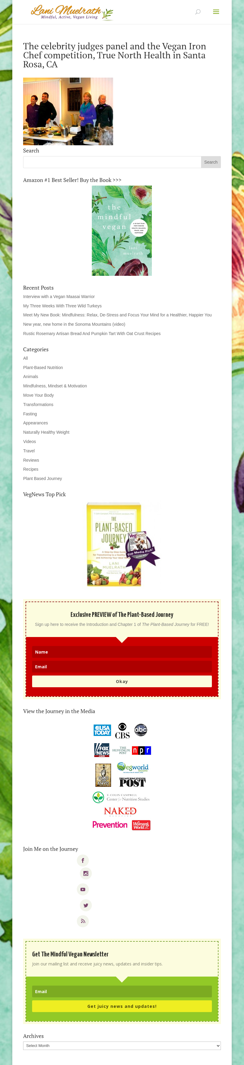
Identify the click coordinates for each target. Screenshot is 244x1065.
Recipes (30, 469)
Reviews (31, 460)
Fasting (30, 413)
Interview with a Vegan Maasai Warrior (59, 296)
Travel (29, 450)
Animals (30, 376)
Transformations (38, 404)
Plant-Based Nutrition (43, 367)
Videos (29, 441)
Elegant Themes (110, 1056)
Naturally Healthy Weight (46, 432)
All (25, 358)
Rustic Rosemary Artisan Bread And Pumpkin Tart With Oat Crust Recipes (92, 333)
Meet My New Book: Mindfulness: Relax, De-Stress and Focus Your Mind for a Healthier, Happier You (117, 314)
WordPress (164, 1056)
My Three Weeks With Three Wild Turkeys (62, 305)
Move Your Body (38, 395)
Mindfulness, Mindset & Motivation (55, 385)
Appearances (35, 422)
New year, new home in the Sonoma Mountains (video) (74, 324)
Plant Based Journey (42, 478)
